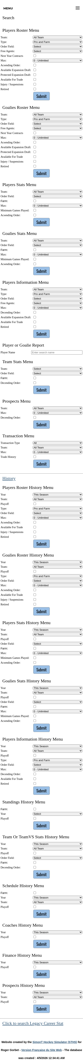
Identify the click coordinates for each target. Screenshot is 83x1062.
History (9, 478)
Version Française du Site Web (41, 1050)
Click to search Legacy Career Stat (32, 1023)
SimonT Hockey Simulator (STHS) (54, 1042)
